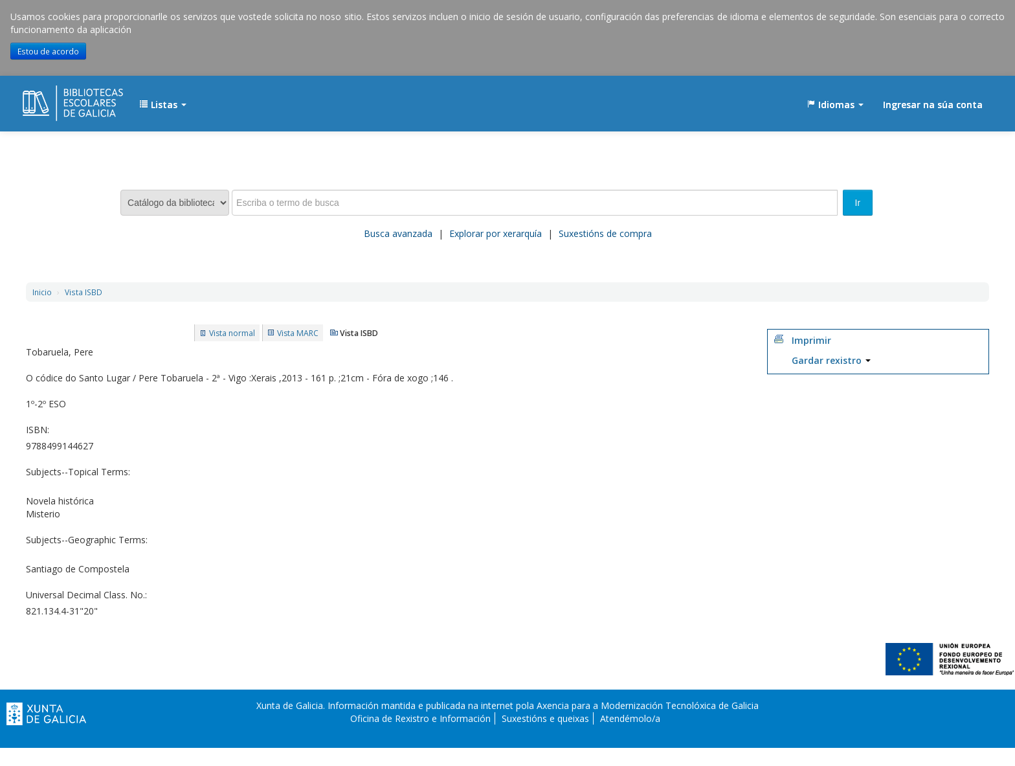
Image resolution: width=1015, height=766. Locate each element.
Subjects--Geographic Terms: (87, 540)
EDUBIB (55, 98)
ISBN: (37, 429)
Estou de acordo (48, 51)
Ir (858, 202)
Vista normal (232, 333)
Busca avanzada (398, 233)
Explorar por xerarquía (495, 233)
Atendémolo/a (630, 718)
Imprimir (811, 340)
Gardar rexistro (831, 360)
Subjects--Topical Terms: (78, 472)
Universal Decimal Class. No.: (86, 595)
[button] (162, 105)
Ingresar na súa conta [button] (933, 104)
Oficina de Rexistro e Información (420, 718)
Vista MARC (297, 333)
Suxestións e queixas (545, 718)
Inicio (42, 292)
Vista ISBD (83, 292)
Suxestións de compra (605, 233)
